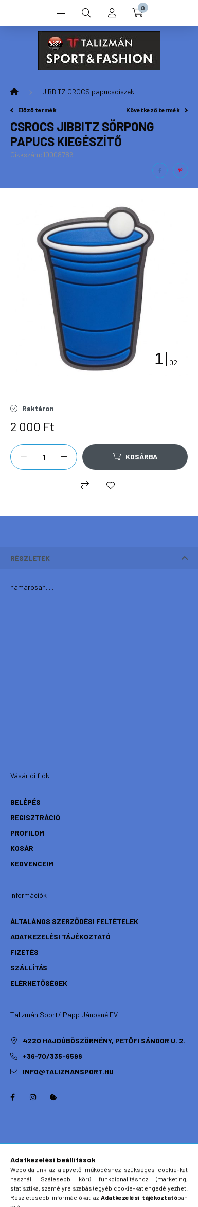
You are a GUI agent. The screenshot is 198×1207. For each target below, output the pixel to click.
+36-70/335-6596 (52, 1056)
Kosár (21, 848)
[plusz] (63, 457)
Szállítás (28, 967)
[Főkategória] (14, 91)
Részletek (30, 558)
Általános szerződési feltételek (74, 921)
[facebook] (160, 170)
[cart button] (138, 13)
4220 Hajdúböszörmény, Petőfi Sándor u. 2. (104, 1040)
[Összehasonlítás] (85, 485)
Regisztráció (35, 817)
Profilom (27, 832)
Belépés (25, 801)
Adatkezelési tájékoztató (60, 936)
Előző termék (33, 109)
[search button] (86, 13)
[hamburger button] (60, 13)
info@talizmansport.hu (68, 1071)
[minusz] (23, 457)
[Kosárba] (135, 457)
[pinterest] (180, 170)
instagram (33, 1097)
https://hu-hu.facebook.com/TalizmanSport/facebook (12, 1097)
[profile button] (112, 13)
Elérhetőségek (38, 983)
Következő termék (157, 109)
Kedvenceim (31, 863)
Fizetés (24, 952)
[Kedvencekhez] (110, 485)
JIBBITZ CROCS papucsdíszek (88, 91)
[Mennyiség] (43, 457)
